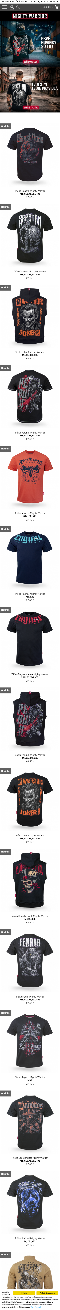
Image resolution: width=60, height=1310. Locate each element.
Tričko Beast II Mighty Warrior (30, 191)
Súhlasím (24, 1293)
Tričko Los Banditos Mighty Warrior (30, 1190)
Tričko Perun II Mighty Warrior (30, 440)
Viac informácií (36, 1307)
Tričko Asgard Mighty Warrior (30, 1106)
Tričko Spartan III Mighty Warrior (30, 274)
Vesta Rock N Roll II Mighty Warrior (30, 940)
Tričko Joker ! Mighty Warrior (30, 857)
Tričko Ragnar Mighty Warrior (30, 607)
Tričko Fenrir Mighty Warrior (30, 1023)
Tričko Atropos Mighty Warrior (30, 524)
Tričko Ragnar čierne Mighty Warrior (30, 690)
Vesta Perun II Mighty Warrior (30, 774)
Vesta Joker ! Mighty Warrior (30, 357)
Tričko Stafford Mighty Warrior (30, 1273)
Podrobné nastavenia (47, 1293)
